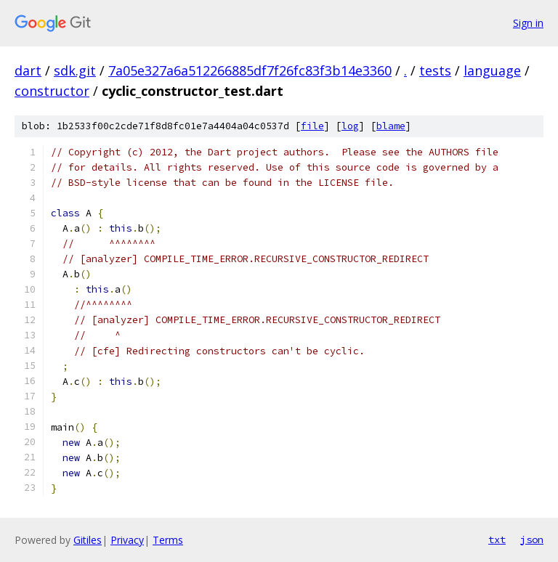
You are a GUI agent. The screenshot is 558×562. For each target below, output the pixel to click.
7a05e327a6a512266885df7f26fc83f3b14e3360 (250, 70)
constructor (52, 90)
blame (390, 126)
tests (435, 70)
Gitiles (87, 540)
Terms (168, 540)
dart (28, 70)
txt (497, 539)
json (531, 539)
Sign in (528, 23)
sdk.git (75, 70)
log (350, 126)
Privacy (127, 540)
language (492, 70)
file (312, 126)
